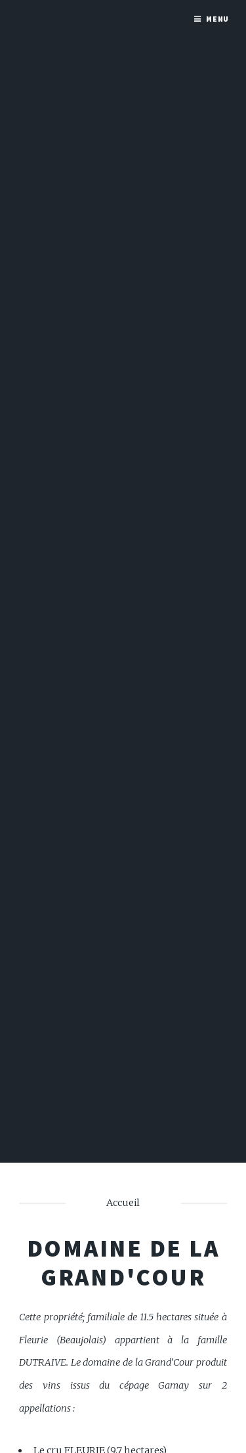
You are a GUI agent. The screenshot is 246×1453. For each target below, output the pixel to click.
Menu (218, 19)
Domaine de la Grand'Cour (123, 1262)
